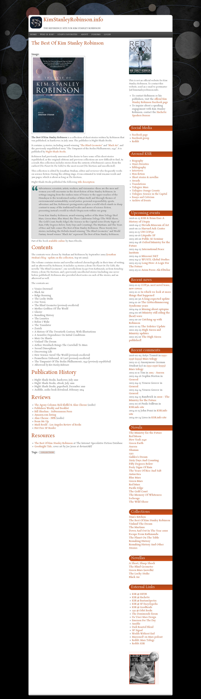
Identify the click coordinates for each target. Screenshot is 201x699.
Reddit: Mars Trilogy (143, 640)
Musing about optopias (155, 309)
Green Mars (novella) (141, 570)
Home (33, 34)
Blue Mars (135, 477)
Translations (139, 184)
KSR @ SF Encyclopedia (145, 604)
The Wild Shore (138, 502)
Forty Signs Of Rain (140, 467)
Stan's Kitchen (137, 517)
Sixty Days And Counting (144, 460)
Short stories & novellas (145, 177)
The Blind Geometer (91, 145)
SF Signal (137, 630)
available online (57, 240)
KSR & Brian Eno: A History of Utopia (146, 220)
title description (86, 182)
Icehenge (134, 498)
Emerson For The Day (144, 620)
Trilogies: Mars (140, 187)
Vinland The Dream (140, 524)
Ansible (136, 623)
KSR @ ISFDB (139, 594)
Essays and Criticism (143, 197)
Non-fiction (138, 174)
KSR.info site (136, 407)
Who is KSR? (47, 34)
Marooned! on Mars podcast (147, 637)
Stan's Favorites (68, 34)
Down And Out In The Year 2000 (148, 531)
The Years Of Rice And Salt (145, 471)
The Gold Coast (138, 491)
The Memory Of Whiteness (145, 495)
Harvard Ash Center (153, 228)
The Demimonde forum (145, 613)
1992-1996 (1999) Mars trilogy (148, 357)
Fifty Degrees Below (141, 464)
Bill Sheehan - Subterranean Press (53, 411)
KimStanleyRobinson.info (73, 19)
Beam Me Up (41, 421)
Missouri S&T (150, 256)
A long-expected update (156, 299)
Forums (96, 34)
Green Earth (136, 443)
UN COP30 (147, 232)
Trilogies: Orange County (146, 190)
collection (47, 452)
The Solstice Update (153, 326)
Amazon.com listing (45, 414)
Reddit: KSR (138, 643)
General (133, 379)
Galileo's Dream (138, 457)
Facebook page (140, 134)
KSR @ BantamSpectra (144, 600)
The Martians (137, 527)
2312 (131, 453)
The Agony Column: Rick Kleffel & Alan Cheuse (60, 405)
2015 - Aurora (156, 372)
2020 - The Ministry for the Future (149, 398)
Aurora (133, 446)
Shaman (133, 450)
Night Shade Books (56, 151)
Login (107, 34)
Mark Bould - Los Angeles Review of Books (57, 424)
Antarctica (135, 474)
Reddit (135, 141)
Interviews (137, 170)
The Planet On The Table (144, 537)
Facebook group (140, 138)
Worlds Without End (143, 633)
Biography (137, 160)
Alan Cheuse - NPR (45, 418)
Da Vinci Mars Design (144, 617)
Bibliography (139, 167)
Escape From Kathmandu (143, 534)
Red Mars (134, 484)
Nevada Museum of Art (155, 225)
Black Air (113, 145)
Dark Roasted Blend (142, 627)
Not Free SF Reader (45, 428)
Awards (136, 180)
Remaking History (139, 541)
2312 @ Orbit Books (142, 610)
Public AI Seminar (152, 239)
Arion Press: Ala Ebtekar (155, 270)
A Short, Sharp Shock (142, 563)
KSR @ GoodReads (142, 607)
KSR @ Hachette (141, 597)
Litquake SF (148, 235)
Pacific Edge (136, 488)
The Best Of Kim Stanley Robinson (53, 443)
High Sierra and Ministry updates (145, 331)
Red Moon (135, 436)
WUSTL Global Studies (156, 259)
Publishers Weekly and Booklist (51, 408)
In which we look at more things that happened (150, 293)
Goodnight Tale (43, 446)
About (84, 34)
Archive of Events (141, 200)
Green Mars (136, 481)
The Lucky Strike (139, 573)
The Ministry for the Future (145, 433)
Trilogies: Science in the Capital (149, 194)
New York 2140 (138, 440)
